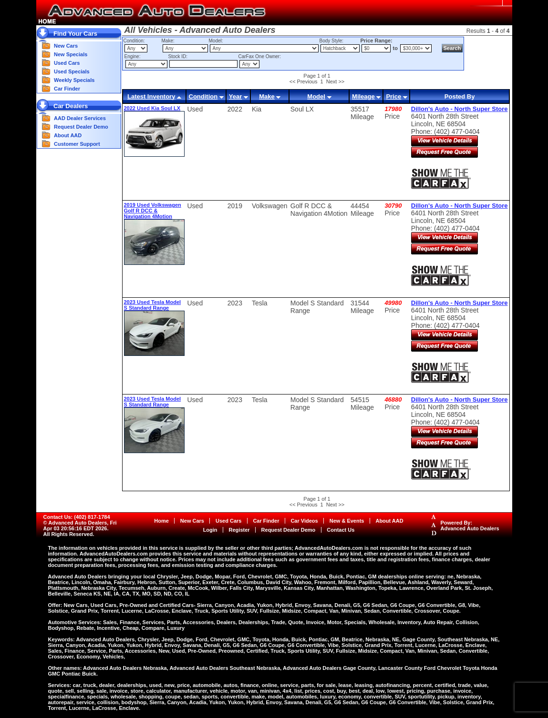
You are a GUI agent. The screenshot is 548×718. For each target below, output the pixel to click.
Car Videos (304, 521)
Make (267, 96)
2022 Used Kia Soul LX (152, 108)
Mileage (363, 96)
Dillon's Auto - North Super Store (459, 108)
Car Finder (67, 88)
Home (161, 521)
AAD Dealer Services (80, 118)
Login (210, 530)
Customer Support (77, 144)
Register (239, 530)
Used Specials (72, 71)
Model (316, 96)
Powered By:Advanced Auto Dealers (470, 525)
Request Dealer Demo (81, 127)
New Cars (66, 46)
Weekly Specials (74, 80)
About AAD (68, 135)
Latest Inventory (151, 96)
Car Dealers (70, 106)
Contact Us (340, 530)
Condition (203, 96)
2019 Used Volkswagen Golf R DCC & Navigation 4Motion (152, 210)
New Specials (70, 54)
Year (235, 96)
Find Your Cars (75, 33)
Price (393, 96)
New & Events (347, 521)
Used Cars (67, 63)
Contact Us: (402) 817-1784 (76, 517)
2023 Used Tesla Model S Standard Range (152, 305)
